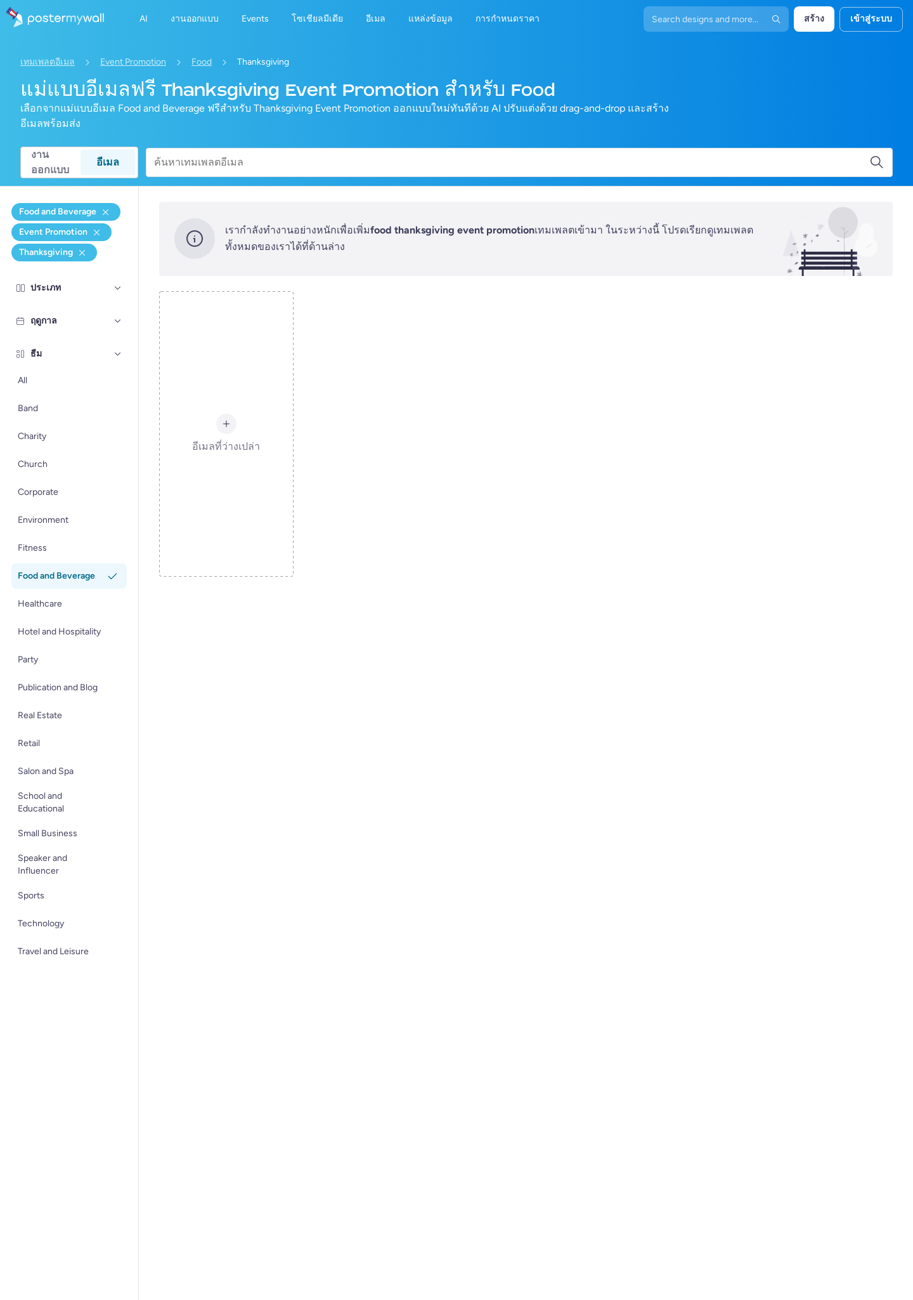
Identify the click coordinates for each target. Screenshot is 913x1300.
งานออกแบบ (50, 162)
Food (201, 61)
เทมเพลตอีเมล (47, 61)
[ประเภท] (118, 288)
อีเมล (107, 162)
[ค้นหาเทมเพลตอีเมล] (511, 162)
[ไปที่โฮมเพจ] (52, 19)
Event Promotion (133, 61)
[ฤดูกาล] (118, 321)
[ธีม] (118, 354)
